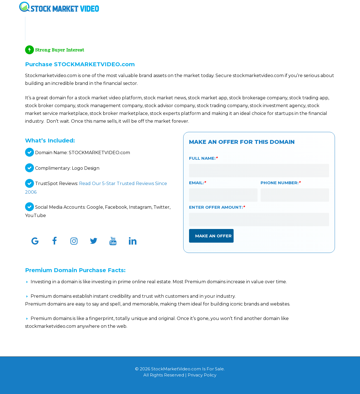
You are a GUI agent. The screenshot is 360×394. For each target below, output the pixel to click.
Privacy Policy (202, 375)
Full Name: (203, 158)
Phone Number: (280, 182)
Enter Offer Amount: (217, 207)
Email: (197, 182)
